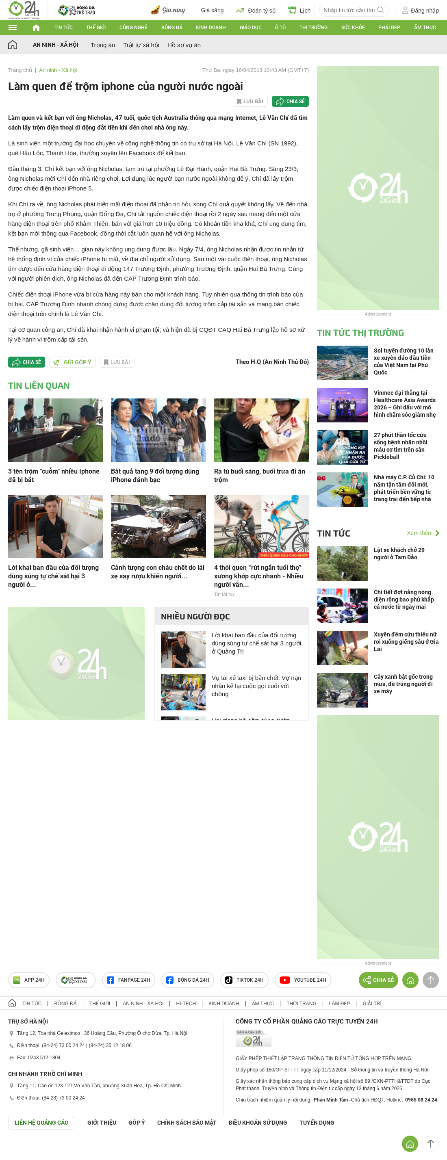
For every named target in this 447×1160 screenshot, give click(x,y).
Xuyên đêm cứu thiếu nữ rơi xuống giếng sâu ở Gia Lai (406, 641)
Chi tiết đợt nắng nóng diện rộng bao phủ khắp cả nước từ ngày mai (404, 599)
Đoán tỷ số (256, 10)
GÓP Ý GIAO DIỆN (24, 1149)
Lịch (299, 10)
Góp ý (136, 1122)
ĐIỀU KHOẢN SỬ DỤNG (258, 1122)
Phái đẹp (389, 27)
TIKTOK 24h (244, 980)
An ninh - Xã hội (55, 44)
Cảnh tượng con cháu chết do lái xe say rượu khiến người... (157, 572)
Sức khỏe (353, 27)
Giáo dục (251, 27)
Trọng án (103, 44)
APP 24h (29, 980)
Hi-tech (186, 1003)
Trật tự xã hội (141, 44)
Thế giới (96, 27)
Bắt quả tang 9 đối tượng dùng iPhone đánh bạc (155, 475)
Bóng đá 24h (187, 980)
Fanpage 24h (128, 980)
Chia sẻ (295, 101)
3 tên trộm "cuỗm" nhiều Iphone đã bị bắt (54, 475)
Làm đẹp (339, 1003)
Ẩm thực (425, 27)
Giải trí (371, 1003)
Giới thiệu (101, 1122)
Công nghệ (133, 27)
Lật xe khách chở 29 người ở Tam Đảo (399, 554)
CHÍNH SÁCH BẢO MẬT (187, 1122)
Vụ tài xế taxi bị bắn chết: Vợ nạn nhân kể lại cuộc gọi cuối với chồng (256, 685)
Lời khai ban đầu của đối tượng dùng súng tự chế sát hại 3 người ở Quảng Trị (256, 643)
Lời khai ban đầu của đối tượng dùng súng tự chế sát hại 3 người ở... (53, 576)
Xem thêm (420, 533)
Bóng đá (171, 27)
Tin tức (63, 27)
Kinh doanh (211, 27)
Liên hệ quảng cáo (42, 1122)
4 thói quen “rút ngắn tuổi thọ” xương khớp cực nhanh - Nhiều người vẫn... (259, 576)
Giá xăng (212, 10)
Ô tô (280, 27)
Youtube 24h (303, 980)
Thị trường (313, 27)
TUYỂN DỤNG (316, 1122)
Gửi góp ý (72, 362)
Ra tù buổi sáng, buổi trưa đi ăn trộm (259, 475)
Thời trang (301, 1003)
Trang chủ (20, 70)
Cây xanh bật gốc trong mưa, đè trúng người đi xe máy (403, 684)
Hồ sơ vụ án (184, 44)
